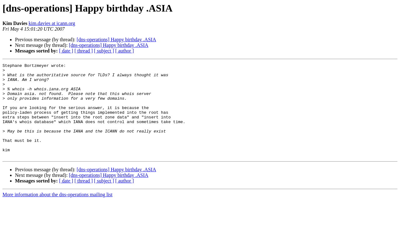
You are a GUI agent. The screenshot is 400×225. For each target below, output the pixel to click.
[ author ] (124, 50)
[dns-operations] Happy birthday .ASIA (116, 39)
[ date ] (66, 50)
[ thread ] (83, 50)
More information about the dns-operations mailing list (57, 213)
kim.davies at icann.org (52, 23)
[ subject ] (104, 50)
